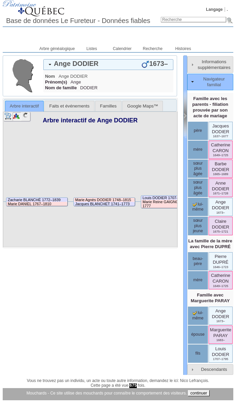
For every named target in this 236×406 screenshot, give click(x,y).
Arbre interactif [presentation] (24, 106)
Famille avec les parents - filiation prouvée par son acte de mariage (210, 107)
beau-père (198, 261)
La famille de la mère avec (210, 243)
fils (197, 353)
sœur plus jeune (198, 225)
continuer (198, 393)
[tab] (108, 64)
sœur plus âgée (197, 168)
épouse (198, 334)
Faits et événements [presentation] (69, 106)
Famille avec (210, 297)
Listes (91, 48)
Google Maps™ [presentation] (142, 106)
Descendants (214, 369)
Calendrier (122, 48)
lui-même (197, 207)
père (198, 130)
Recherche (153, 48)
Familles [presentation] (108, 106)
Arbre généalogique (57, 48)
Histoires (183, 48)
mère (197, 149)
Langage (214, 9)
